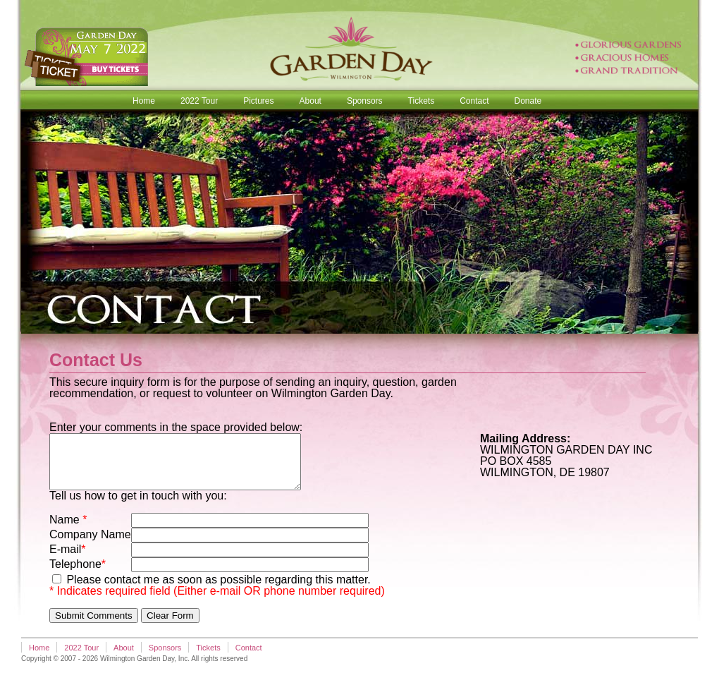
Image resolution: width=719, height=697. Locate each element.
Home (144, 101)
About (310, 101)
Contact (474, 101)
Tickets (421, 101)
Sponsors (365, 101)
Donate (528, 101)
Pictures (258, 101)
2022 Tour (199, 101)
